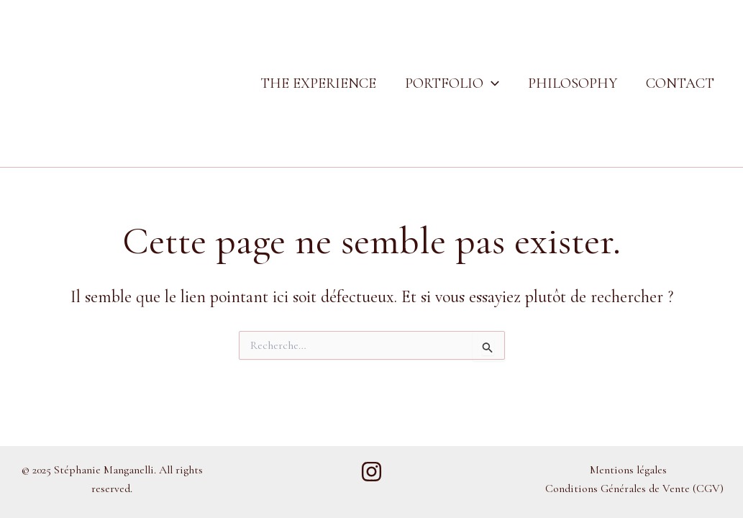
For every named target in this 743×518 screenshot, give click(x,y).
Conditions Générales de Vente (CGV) (634, 488)
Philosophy (572, 83)
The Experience (318, 83)
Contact (680, 83)
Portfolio (452, 83)
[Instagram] (371, 471)
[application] (491, 83)
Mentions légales (628, 470)
